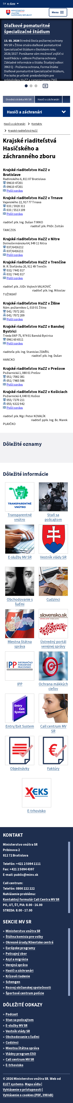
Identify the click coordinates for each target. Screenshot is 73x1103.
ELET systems (14, 1081)
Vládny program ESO (23, 1051)
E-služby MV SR (19, 1023)
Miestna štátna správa (24, 1045)
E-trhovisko (16, 1062)
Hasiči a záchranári (52, 99)
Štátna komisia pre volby (26, 934)
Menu (57, 12)
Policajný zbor (18, 951)
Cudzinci (13, 1040)
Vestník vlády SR (20, 1028)
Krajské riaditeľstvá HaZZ (23, 130)
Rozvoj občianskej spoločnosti (30, 985)
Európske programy (22, 945)
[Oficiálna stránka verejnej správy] (14, 3)
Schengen (14, 979)
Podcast (13, 1011)
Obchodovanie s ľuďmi (24, 1034)
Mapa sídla (35, 1081)
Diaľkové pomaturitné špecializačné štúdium (29, 27)
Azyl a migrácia (18, 956)
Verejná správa (18, 962)
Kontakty (38, 123)
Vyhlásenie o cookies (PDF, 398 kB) (30, 1092)
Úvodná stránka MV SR (20, 99)
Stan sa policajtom (21, 1017)
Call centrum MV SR (22, 1057)
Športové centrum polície (26, 990)
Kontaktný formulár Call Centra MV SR (32, 897)
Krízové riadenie (19, 973)
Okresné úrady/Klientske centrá (31, 939)
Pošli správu (15, 189)
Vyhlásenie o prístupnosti (23, 1087)
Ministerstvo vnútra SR (24, 928)
